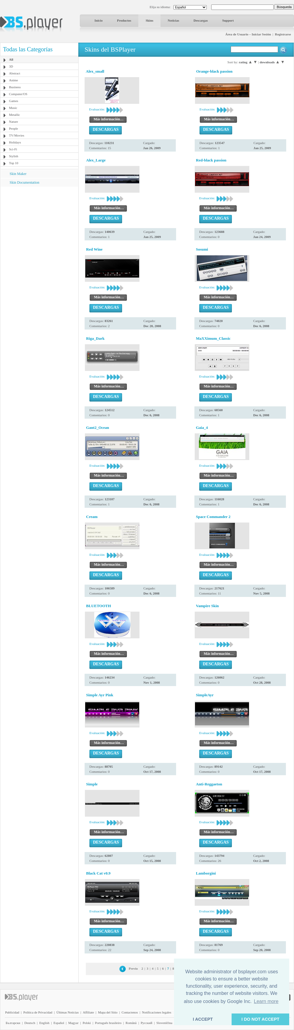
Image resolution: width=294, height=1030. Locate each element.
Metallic (14, 114)
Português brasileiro (108, 1023)
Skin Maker (18, 174)
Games (13, 101)
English (44, 1023)
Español (58, 1023)
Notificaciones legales (156, 1012)
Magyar (73, 1023)
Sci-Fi (13, 149)
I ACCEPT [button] (203, 1019)
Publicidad (12, 1012)
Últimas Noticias (67, 1012)
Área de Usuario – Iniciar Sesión (248, 34)
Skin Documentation (24, 182)
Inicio (98, 20)
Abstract (14, 73)
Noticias (173, 20)
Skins (149, 20)
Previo (133, 968)
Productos (124, 20)
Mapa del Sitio (108, 1012)
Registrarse (283, 34)
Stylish (13, 156)
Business (15, 87)
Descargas (201, 20)
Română (131, 1023)
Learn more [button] (266, 1001)
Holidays (15, 142)
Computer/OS (18, 94)
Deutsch (29, 1023)
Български (13, 1023)
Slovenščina (164, 1023)
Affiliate (88, 1012)
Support (228, 20)
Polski (86, 1023)
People (13, 128)
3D (11, 66)
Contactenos (130, 1012)
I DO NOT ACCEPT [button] (261, 1019)
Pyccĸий (146, 1023)
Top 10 (13, 163)
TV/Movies (16, 135)
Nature (13, 121)
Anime (13, 80)
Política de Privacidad (37, 1012)
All (11, 59)
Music (13, 108)
